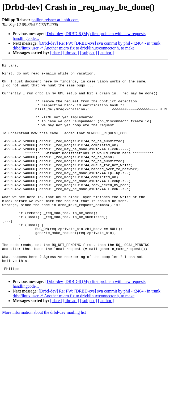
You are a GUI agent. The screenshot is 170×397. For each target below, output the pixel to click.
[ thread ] (71, 53)
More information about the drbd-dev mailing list (44, 354)
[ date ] (56, 53)
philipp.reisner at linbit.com (55, 20)
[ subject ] (88, 53)
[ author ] (106, 53)
